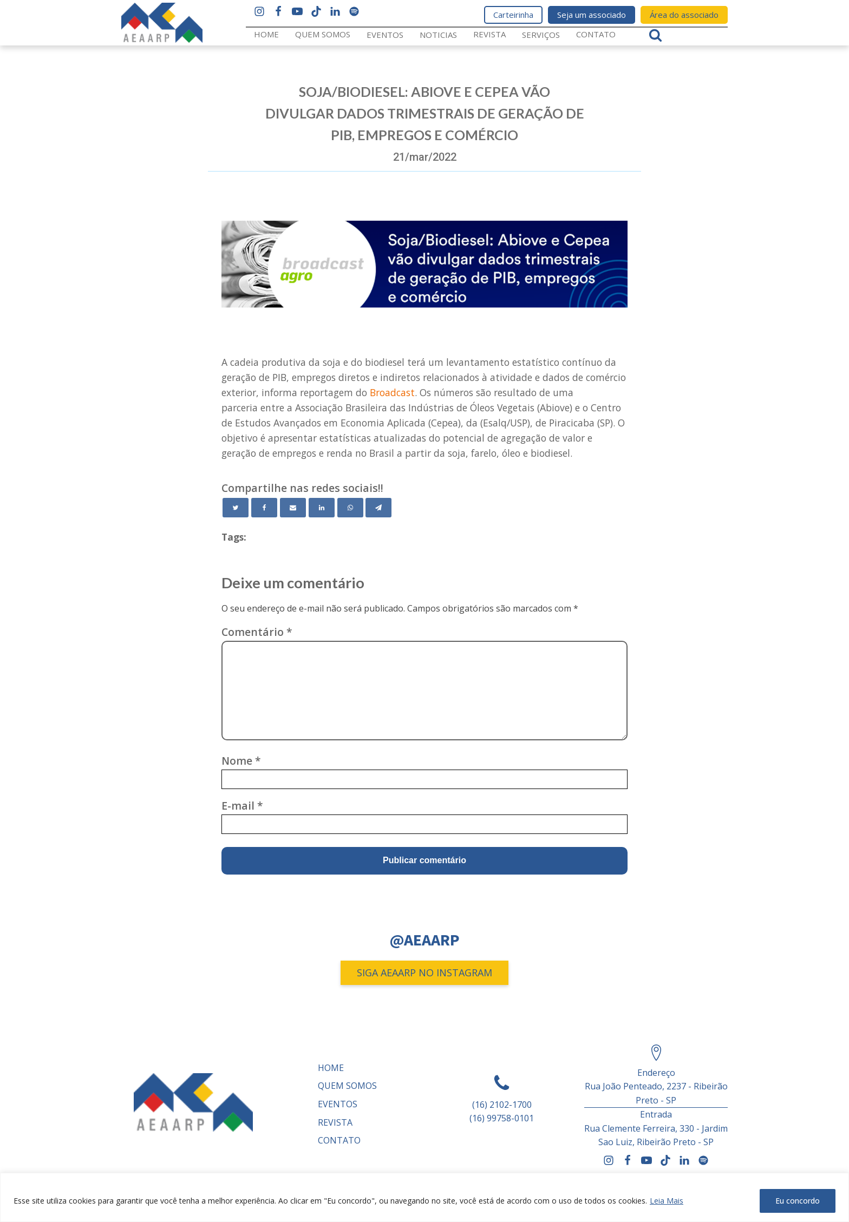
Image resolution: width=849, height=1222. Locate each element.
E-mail (242, 805)
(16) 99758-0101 (501, 1118)
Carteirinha (513, 14)
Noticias (438, 34)
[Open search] (655, 35)
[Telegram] (378, 507)
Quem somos (322, 34)
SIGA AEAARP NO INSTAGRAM (424, 972)
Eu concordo (797, 1200)
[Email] (293, 507)
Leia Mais (666, 1200)
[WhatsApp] (350, 507)
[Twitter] (236, 507)
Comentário (256, 632)
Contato (596, 34)
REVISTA (489, 34)
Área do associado (684, 14)
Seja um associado (591, 14)
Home (266, 34)
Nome (241, 760)
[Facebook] (264, 507)
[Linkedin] (322, 507)
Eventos (385, 34)
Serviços (541, 34)
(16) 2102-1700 (502, 1105)
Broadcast (392, 392)
